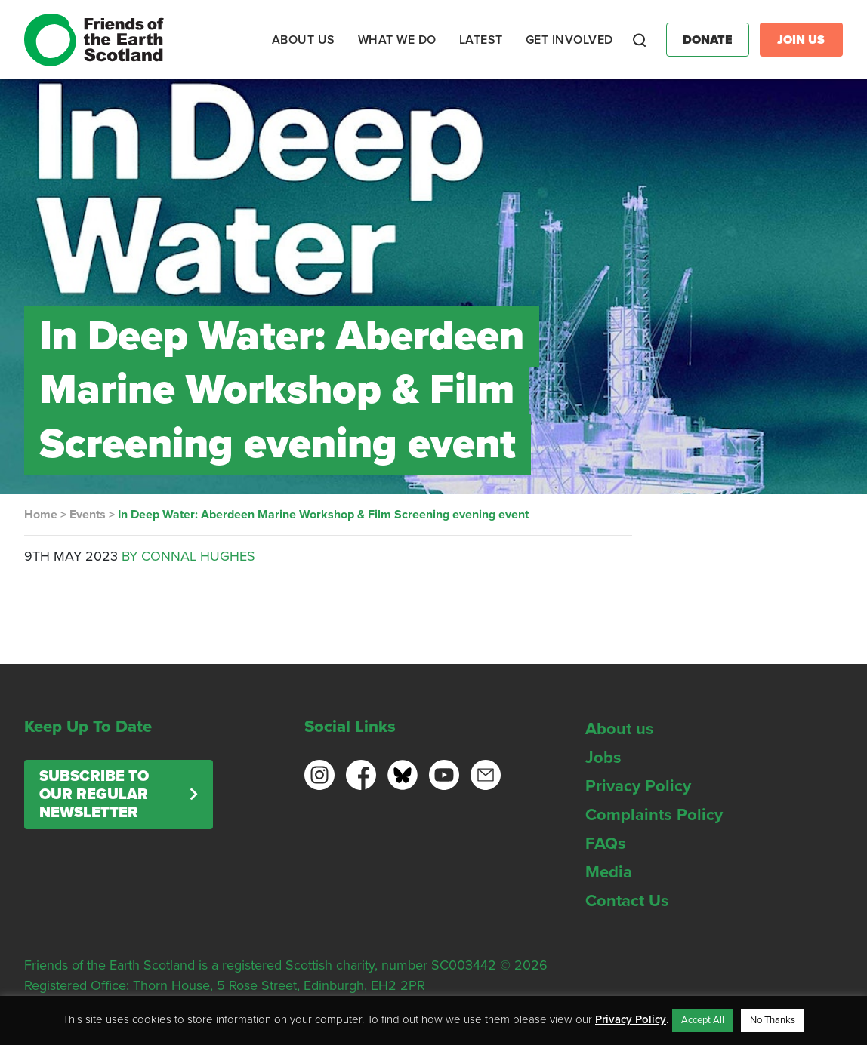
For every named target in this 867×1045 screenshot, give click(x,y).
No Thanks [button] (772, 1020)
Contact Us (627, 901)
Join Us (801, 40)
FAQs (605, 843)
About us (619, 729)
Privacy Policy (638, 786)
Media (608, 872)
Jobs (603, 757)
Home (40, 514)
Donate (708, 40)
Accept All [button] (702, 1020)
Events (87, 514)
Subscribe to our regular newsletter (94, 794)
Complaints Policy (654, 815)
